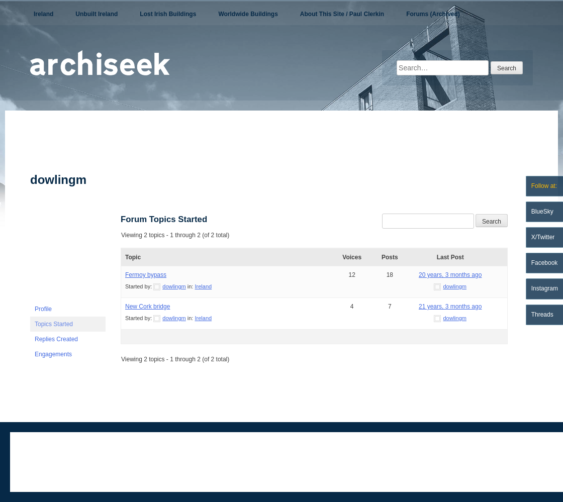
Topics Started (54, 324)
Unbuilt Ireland (96, 14)
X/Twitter (543, 237)
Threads (542, 314)
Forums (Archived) (433, 14)
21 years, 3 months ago (450, 306)
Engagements (53, 354)
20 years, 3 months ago (450, 274)
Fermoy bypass (145, 274)
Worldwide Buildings (247, 14)
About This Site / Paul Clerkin (342, 14)
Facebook (544, 262)
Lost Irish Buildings (168, 14)
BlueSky (542, 211)
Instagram (544, 288)
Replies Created (56, 339)
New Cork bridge (147, 306)
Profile (43, 309)
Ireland (43, 14)
